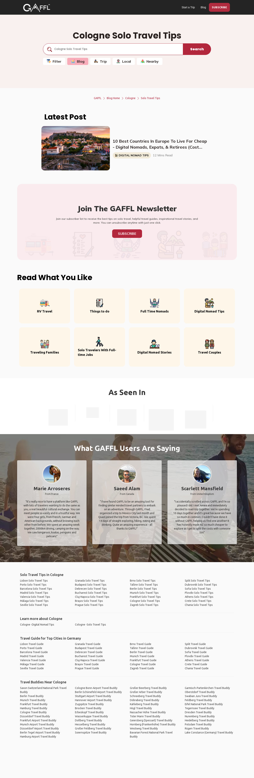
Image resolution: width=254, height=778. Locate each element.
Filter (54, 61)
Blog (203, 7)
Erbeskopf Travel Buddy (89, 712)
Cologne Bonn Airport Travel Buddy (96, 688)
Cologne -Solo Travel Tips (90, 624)
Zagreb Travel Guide (142, 668)
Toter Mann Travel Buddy (145, 716)
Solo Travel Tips (150, 98)
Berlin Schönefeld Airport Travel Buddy (98, 692)
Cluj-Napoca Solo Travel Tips (92, 596)
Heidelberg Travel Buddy (199, 720)
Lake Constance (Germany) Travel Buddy (209, 732)
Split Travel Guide (195, 644)
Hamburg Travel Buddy (33, 708)
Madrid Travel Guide (32, 656)
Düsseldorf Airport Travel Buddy (39, 728)
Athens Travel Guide (197, 660)
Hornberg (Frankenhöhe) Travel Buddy (153, 724)
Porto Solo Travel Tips (33, 584)
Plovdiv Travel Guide (197, 656)
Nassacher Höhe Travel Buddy (148, 712)
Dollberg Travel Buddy (88, 720)
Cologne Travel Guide (143, 664)
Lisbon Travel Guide (32, 644)
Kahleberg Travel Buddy (144, 704)
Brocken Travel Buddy (88, 708)
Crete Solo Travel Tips (198, 600)
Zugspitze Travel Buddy (89, 704)
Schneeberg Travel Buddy (145, 696)
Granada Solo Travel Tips (90, 580)
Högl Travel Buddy (141, 708)
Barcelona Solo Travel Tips (36, 588)
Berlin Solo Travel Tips (143, 588)
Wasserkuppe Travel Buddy (91, 716)
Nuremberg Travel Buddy (200, 716)
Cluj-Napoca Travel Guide (90, 660)
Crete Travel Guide (196, 664)
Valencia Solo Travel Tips (35, 596)
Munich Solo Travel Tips (144, 592)
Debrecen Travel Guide (89, 652)
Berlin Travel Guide (141, 652)
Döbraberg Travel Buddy (144, 700)
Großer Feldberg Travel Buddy (93, 728)
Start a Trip (188, 7)
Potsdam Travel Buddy (198, 724)
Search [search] (197, 49)
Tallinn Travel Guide (142, 648)
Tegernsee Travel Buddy (199, 708)
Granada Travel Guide (87, 644)
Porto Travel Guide (31, 648)
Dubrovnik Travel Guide (199, 648)
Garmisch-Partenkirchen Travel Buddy (207, 688)
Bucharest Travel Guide (89, 656)
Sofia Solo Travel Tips (198, 588)
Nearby (150, 61)
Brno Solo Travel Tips (143, 580)
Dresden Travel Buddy (198, 712)
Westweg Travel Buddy (144, 728)
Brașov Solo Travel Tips (89, 600)
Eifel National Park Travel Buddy (204, 704)
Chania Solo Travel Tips (199, 604)
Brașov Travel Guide (87, 664)
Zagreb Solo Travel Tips (144, 604)
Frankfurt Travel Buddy (33, 704)
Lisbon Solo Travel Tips (34, 580)
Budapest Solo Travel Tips (90, 584)
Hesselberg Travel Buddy (90, 724)
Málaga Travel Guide (32, 664)
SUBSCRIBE (219, 7)
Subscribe (127, 234)
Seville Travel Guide (32, 668)
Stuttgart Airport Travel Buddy (93, 696)
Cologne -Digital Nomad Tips (37, 624)
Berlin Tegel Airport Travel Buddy (40, 732)
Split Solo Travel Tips (197, 580)
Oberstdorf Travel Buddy (200, 692)
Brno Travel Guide (140, 644)
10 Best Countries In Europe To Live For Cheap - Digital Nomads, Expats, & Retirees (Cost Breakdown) (160, 144)
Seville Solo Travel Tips (34, 604)
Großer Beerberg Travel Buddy (148, 688)
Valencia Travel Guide (33, 660)
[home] (36, 8)
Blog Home (113, 98)
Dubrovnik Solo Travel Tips (201, 584)
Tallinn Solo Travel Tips (144, 584)
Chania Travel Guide (197, 668)
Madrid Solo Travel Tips (34, 592)
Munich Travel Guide (142, 656)
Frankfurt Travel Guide (143, 660)
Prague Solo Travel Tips (89, 604)
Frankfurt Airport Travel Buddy (38, 720)
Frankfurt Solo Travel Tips (145, 596)
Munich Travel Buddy (32, 700)
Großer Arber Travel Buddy (146, 692)
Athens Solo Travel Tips (199, 596)
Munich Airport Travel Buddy (37, 724)
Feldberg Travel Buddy (198, 700)
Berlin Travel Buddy (32, 696)
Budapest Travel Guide (88, 648)
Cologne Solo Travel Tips (145, 600)
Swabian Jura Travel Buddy (201, 696)
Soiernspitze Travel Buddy (91, 732)
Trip (100, 61)
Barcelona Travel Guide (34, 652)
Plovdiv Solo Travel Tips (199, 592)
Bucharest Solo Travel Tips (91, 592)
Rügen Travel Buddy (197, 728)
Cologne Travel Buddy (33, 712)
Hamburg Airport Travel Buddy (38, 736)
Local (123, 61)
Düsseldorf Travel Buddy (35, 716)
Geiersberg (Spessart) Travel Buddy (151, 720)
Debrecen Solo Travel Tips (91, 588)
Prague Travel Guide (87, 668)
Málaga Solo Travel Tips (34, 600)
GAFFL (97, 98)
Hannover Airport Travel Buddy (93, 700)
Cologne (130, 98)
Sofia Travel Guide (196, 652)
